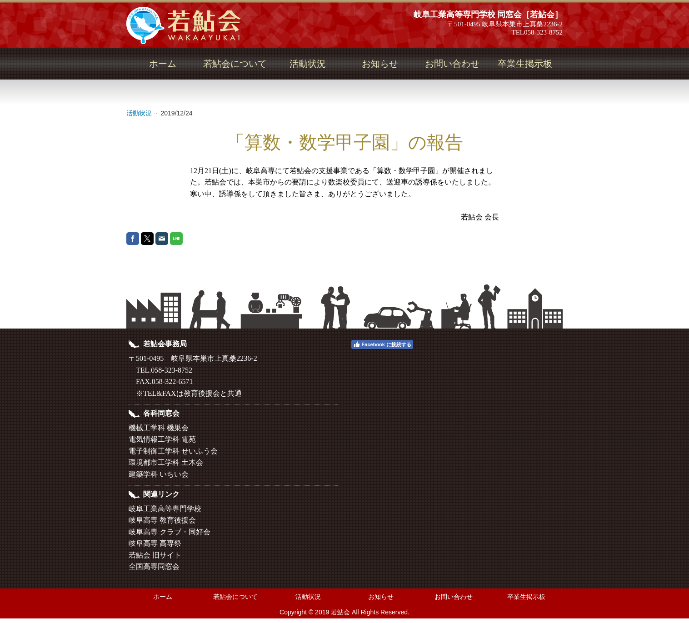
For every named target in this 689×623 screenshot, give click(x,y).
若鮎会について (235, 64)
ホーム (162, 64)
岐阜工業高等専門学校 (165, 509)
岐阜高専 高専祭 (155, 543)
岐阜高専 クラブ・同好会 (169, 532)
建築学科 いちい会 (159, 474)
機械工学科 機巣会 (159, 428)
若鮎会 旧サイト (155, 555)
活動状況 (308, 64)
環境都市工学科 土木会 (166, 462)
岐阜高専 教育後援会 (162, 520)
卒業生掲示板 (525, 64)
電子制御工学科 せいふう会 (173, 451)
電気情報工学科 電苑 (162, 439)
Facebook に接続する (382, 344)
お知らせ (380, 64)
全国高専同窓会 (154, 566)
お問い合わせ (452, 64)
